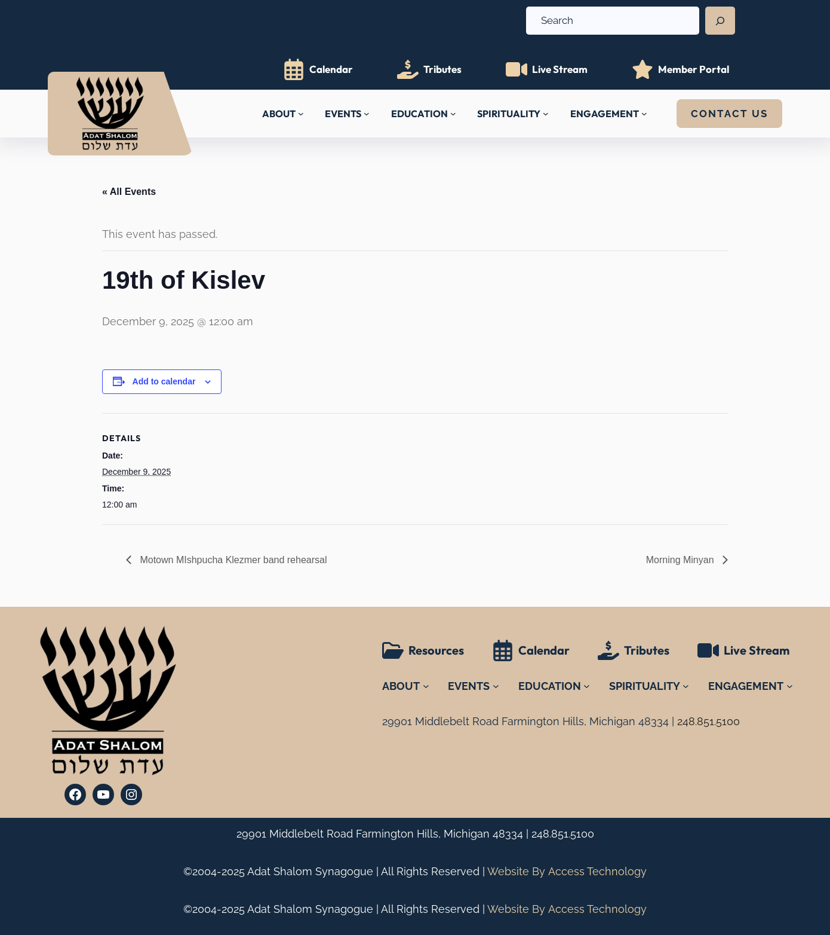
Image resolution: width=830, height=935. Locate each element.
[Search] (720, 21)
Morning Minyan (681, 560)
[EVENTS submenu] (367, 114)
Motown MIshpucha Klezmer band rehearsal (232, 560)
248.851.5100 (562, 833)
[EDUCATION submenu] (453, 114)
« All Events (129, 192)
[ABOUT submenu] (301, 114)
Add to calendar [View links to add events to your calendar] (164, 381)
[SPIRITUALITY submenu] (546, 114)
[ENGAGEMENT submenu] (644, 114)
